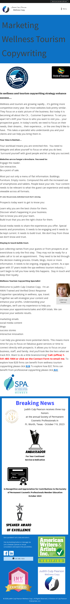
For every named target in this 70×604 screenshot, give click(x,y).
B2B (28, 366)
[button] (18, 559)
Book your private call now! (59, 1)
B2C (56, 370)
